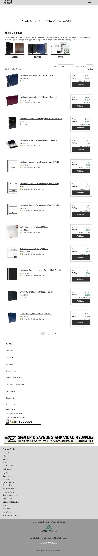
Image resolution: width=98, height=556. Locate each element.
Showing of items (13, 69)
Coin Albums (10, 344)
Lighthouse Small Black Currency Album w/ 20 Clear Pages (41, 118)
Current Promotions (8, 489)
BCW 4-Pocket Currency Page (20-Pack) (34, 248)
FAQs (4, 456)
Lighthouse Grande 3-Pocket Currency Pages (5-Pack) (39, 183)
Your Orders (6, 479)
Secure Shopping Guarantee (11, 515)
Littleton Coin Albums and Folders (16, 417)
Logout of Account (8, 482)
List (92, 69)
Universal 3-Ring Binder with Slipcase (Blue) (36, 313)
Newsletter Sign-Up (8, 492)
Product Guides (7, 498)
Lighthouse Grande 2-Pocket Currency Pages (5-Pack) (39, 162)
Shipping (5, 459)
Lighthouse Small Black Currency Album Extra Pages (39, 140)
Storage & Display (11, 371)
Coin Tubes (9, 364)
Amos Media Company (54, 551)
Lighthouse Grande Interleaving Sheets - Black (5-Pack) (40, 270)
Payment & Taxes (8, 465)
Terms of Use (6, 509)
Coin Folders (9, 351)
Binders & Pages (11, 391)
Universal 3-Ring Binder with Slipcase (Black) (36, 291)
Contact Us (6, 453)
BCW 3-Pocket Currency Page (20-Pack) (34, 227)
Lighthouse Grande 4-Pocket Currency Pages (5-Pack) (39, 205)
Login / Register (7, 473)
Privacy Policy (7, 512)
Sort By (55, 66)
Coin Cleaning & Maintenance (15, 384)
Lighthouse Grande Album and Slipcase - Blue (36, 75)
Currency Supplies (11, 405)
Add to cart (81, 84)
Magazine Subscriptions (10, 495)
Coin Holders (10, 357)
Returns (5, 462)
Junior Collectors (11, 409)
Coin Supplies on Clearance (14, 413)
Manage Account (8, 476)
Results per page (81, 66)
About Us (5, 505)
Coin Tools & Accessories (13, 378)
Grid (89, 69)
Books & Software (11, 398)
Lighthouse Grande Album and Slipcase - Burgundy (38, 97)
